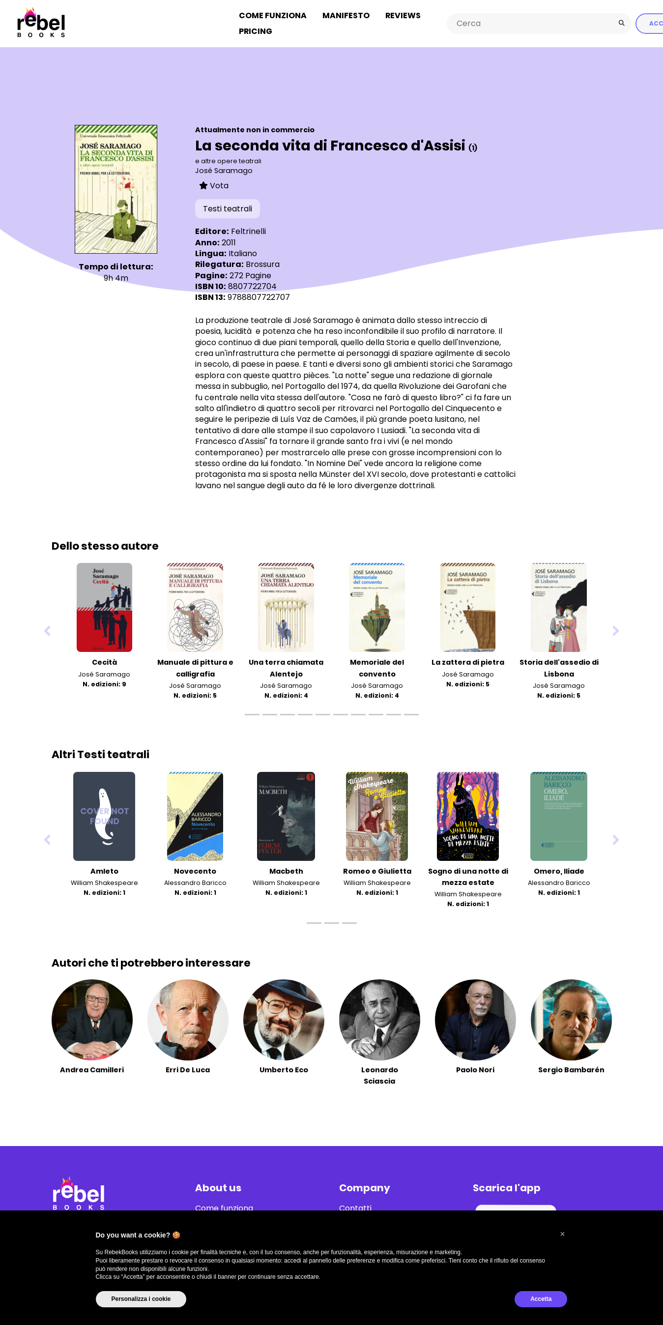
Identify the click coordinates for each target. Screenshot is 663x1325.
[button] (563, 1234)
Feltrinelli (248, 229)
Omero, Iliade (559, 868)
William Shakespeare (104, 880)
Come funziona (273, 14)
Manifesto (346, 14)
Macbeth (286, 868)
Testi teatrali (227, 205)
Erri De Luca (188, 1067)
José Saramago (224, 168)
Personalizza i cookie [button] (141, 1299)
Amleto (104, 868)
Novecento (195, 868)
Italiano (243, 250)
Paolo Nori (475, 1067)
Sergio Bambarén (571, 1067)
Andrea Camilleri (92, 1067)
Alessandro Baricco (195, 880)
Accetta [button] (540, 1299)
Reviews (403, 14)
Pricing (255, 29)
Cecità (104, 660)
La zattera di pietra (468, 660)
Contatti (355, 1205)
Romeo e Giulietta (377, 868)
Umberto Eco (283, 1067)
